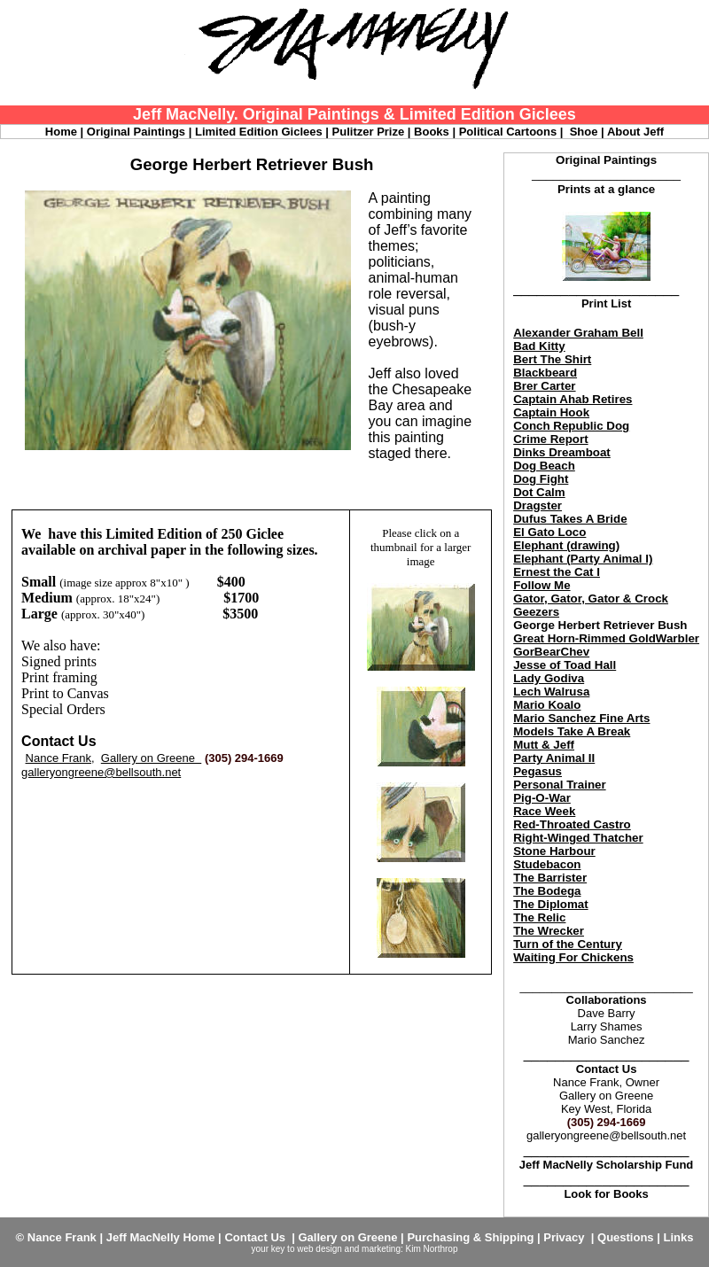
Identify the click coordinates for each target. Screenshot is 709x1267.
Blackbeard (545, 372)
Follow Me (541, 585)
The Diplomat (550, 904)
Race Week (544, 811)
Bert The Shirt (552, 359)
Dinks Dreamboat (562, 452)
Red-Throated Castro (572, 824)
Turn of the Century (567, 944)
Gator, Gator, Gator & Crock (590, 598)
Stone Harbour (554, 851)
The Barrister (550, 877)
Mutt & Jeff (543, 744)
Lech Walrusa (551, 691)
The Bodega (546, 891)
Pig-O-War (542, 798)
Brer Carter (544, 386)
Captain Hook (551, 412)
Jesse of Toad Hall (564, 665)
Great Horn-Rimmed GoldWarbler (606, 638)
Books (631, 1194)
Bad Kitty (539, 346)
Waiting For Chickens (573, 957)
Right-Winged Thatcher (578, 837)
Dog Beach (544, 465)
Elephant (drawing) (566, 545)
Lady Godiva (548, 678)
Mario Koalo (546, 704)
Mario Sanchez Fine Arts (581, 718)
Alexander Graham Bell (578, 332)
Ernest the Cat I (556, 572)
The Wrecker (548, 930)
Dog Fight (540, 479)
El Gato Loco (549, 532)
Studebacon (546, 864)
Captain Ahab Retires (572, 399)
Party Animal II (554, 758)
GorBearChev (551, 651)
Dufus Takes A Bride (570, 518)
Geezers (536, 611)
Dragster (537, 505)
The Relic (539, 917)
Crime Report (550, 439)
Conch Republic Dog (571, 425)
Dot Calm (539, 492)
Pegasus (537, 771)
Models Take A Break (571, 731)
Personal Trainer (559, 784)
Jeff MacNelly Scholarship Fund (606, 1164)
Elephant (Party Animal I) (582, 558)
